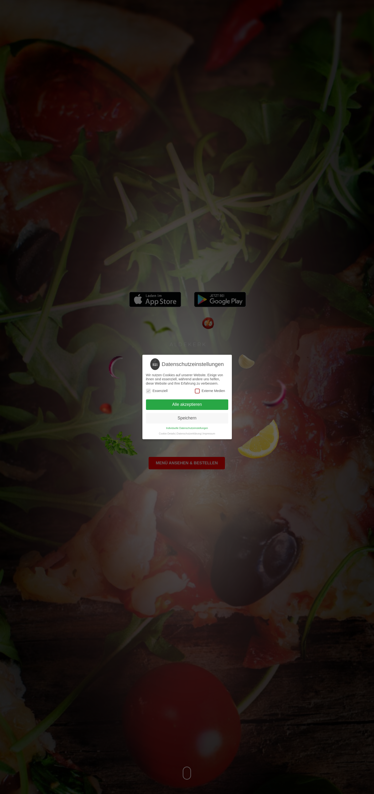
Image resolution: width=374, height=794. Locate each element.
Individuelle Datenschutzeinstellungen (187, 428)
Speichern (187, 418)
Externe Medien (210, 391)
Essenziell (157, 391)
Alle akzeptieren (187, 404)
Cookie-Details (167, 433)
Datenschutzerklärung (189, 433)
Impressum (209, 433)
